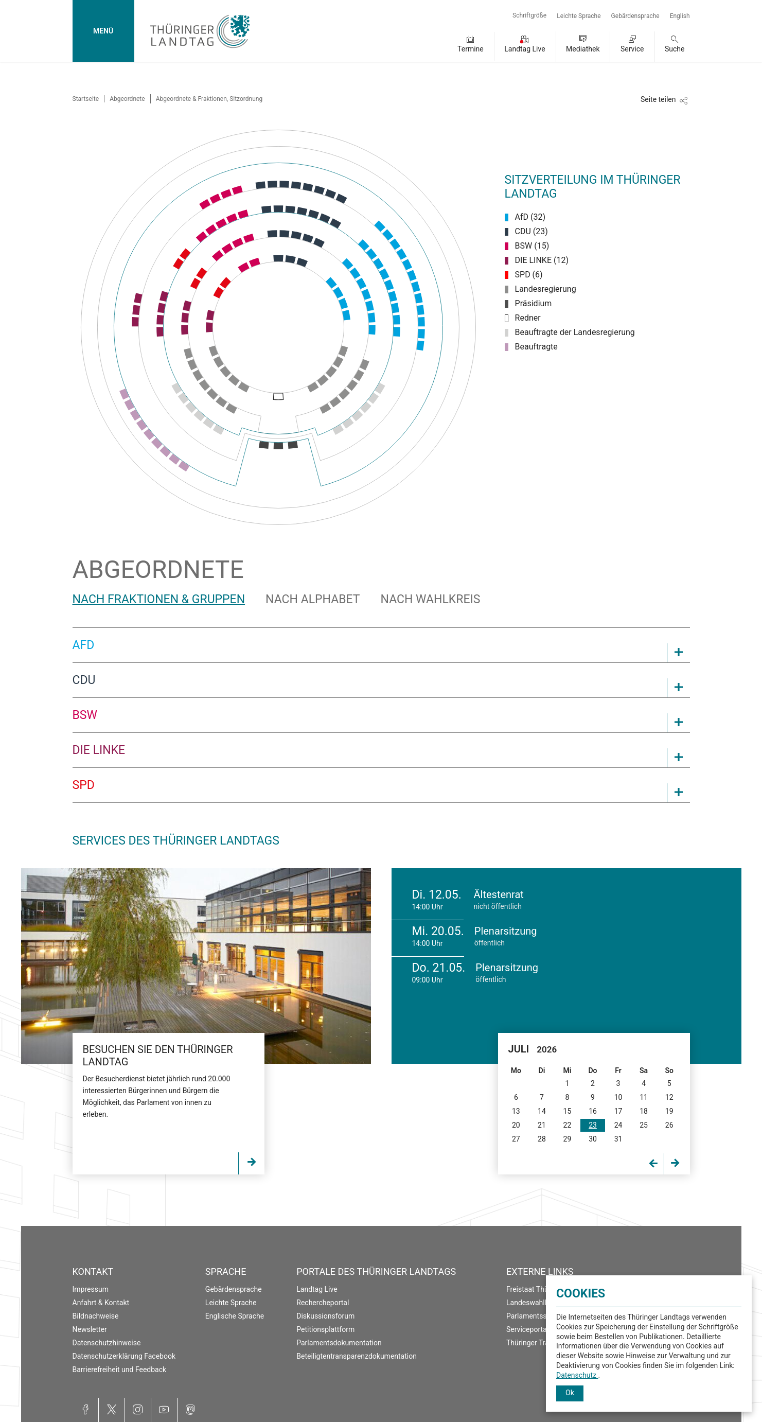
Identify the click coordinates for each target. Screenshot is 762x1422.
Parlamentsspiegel (536, 1316)
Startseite (86, 98)
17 (618, 1111)
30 (593, 1139)
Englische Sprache (234, 1316)
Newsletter (90, 1329)
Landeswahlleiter (533, 1302)
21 (542, 1125)
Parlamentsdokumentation (338, 1343)
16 (593, 1111)
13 (516, 1111)
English (680, 16)
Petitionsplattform (325, 1329)
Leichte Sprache (578, 16)
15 (567, 1111)
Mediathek (582, 49)
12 (669, 1097)
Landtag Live (524, 49)
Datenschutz (577, 1375)
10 (618, 1097)
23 (593, 1125)
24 (618, 1125)
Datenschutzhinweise (107, 1343)
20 (516, 1125)
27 (516, 1139)
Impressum (91, 1289)
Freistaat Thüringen (537, 1289)
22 (567, 1125)
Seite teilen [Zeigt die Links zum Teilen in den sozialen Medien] (658, 99)
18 (644, 1111)
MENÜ (103, 31)
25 (644, 1125)
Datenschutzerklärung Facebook (124, 1356)
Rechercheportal (322, 1302)
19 (669, 1111)
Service (632, 49)
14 (542, 1111)
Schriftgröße (529, 15)
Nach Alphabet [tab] (312, 599)
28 (542, 1139)
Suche (675, 49)
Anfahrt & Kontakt (101, 1302)
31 (618, 1139)
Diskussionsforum (325, 1316)
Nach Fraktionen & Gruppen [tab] (159, 599)
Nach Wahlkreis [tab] (431, 599)
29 (567, 1139)
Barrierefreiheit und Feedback (120, 1369)
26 (669, 1125)
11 (644, 1097)
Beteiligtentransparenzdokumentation (356, 1356)
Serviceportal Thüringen (544, 1329)
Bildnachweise (96, 1316)
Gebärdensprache (635, 16)
